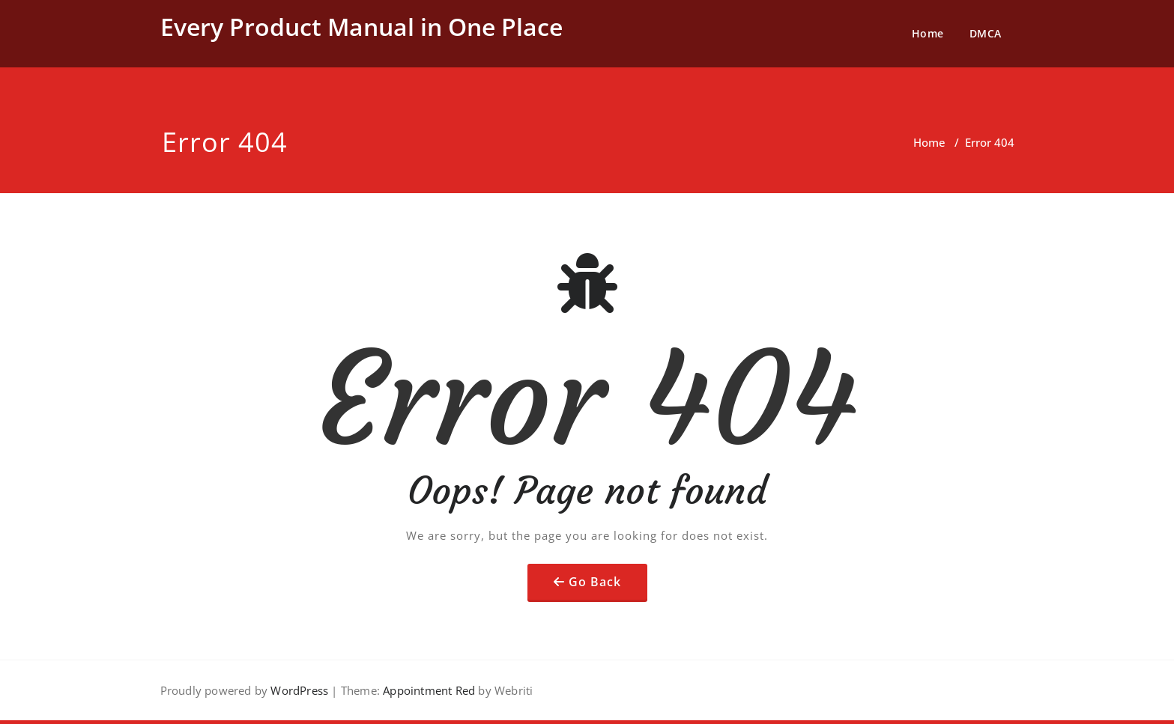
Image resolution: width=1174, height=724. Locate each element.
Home (928, 33)
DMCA (985, 33)
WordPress (299, 690)
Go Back (595, 582)
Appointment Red (427, 690)
